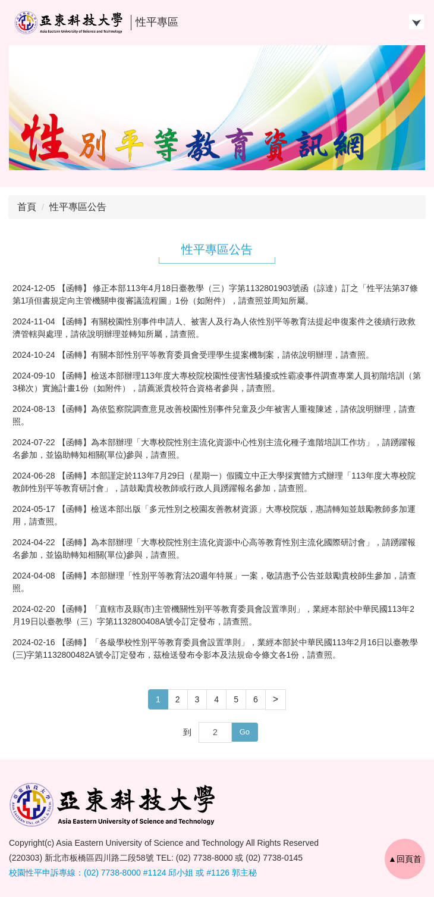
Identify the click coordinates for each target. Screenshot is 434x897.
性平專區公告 (77, 207)
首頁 (26, 207)
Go (245, 731)
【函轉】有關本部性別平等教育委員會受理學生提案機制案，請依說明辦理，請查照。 (216, 355)
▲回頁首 (405, 859)
